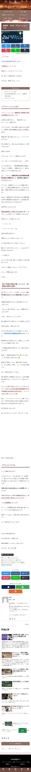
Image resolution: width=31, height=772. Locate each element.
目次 (13, 88)
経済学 (9, 565)
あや (10, 597)
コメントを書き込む (15, 743)
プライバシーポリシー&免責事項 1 (8, 763)
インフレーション (13, 557)
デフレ (18, 560)
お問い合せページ (15, 766)
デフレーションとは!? (10, 91)
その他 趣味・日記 (7, 554)
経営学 (4, 565)
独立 (22, 562)
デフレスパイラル (9, 98)
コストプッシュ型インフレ (8, 560)
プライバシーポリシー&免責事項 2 (22, 763)
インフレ (4, 557)
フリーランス (16, 562)
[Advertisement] (15, 435)
